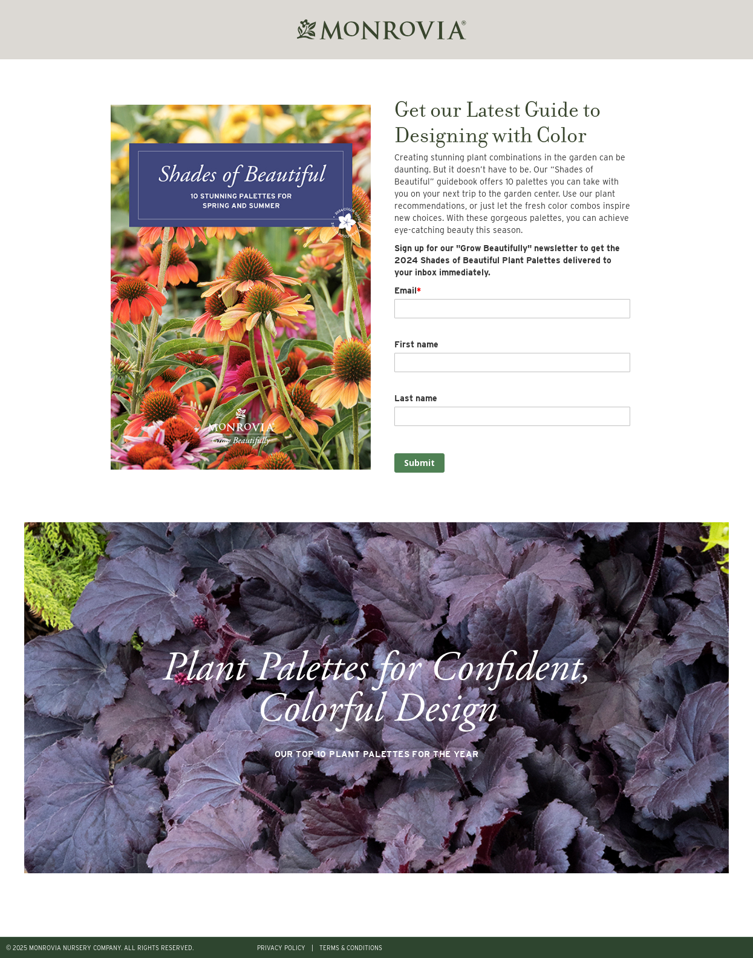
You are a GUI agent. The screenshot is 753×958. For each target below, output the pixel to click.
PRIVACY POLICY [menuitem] (281, 947)
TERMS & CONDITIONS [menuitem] (350, 947)
